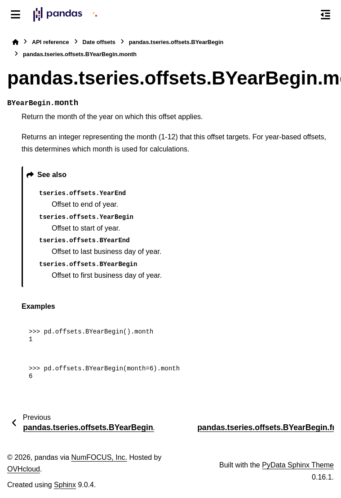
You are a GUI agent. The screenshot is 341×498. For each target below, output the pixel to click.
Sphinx (65, 485)
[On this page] (325, 14)
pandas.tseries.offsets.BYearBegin (176, 42)
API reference (50, 42)
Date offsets (99, 42)
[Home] (15, 42)
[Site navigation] (15, 14)
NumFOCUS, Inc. (99, 457)
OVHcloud (23, 469)
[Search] (306, 14)
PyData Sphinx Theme (298, 465)
